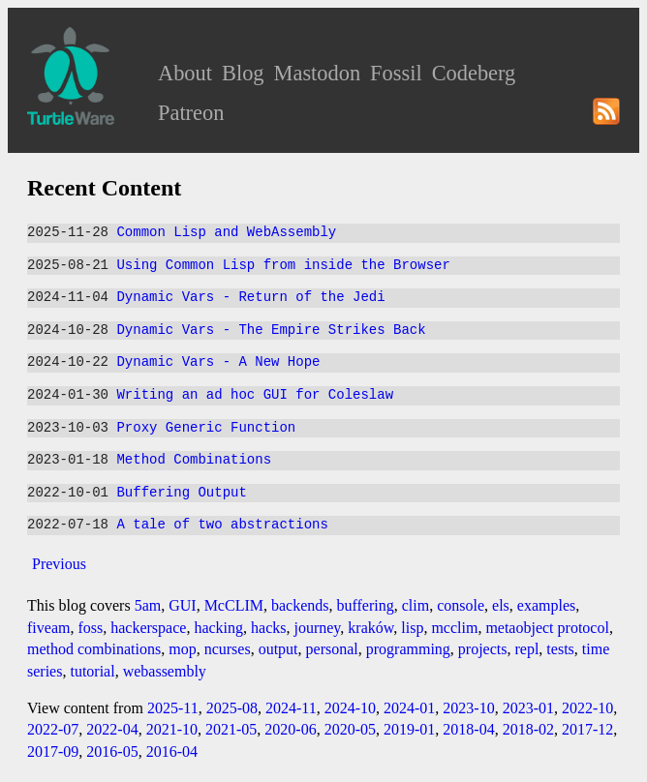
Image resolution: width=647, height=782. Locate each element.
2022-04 (112, 729)
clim (415, 605)
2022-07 (52, 729)
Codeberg (474, 73)
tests (559, 649)
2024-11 (291, 708)
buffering (365, 605)
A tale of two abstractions (221, 525)
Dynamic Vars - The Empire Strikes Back (270, 330)
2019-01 (409, 729)
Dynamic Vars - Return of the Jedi (250, 297)
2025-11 (173, 708)
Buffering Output (181, 493)
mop (182, 649)
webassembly (164, 671)
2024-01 (409, 708)
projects (483, 649)
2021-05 (231, 729)
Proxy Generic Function (205, 428)
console (460, 605)
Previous (59, 564)
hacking (218, 627)
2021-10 (172, 729)
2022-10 (587, 708)
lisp (412, 627)
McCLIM (233, 605)
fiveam (48, 627)
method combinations (94, 649)
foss (90, 627)
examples (546, 605)
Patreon (191, 113)
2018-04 (468, 729)
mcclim (454, 627)
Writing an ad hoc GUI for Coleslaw (254, 395)
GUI (182, 605)
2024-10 (350, 708)
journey (316, 627)
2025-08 (232, 708)
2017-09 (52, 751)
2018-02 (528, 729)
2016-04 (172, 751)
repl (526, 649)
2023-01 (528, 708)
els (500, 605)
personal (332, 649)
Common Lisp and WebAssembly (226, 233)
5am (148, 605)
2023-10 (468, 708)
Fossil (396, 73)
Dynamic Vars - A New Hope (218, 362)
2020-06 (290, 729)
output (278, 649)
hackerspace (148, 627)
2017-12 (587, 729)
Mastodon (317, 73)
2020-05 (350, 729)
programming (408, 649)
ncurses (227, 649)
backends (300, 605)
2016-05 (112, 751)
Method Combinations (193, 460)
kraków (370, 627)
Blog (243, 73)
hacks (268, 627)
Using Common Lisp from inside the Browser (282, 265)
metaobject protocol (547, 627)
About (185, 73)
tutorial (92, 671)
